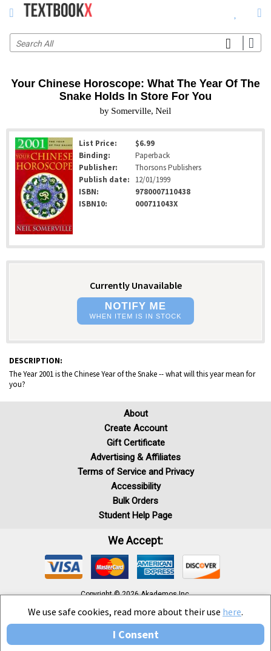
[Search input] (135, 42)
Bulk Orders (135, 500)
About (136, 413)
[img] (63, 567)
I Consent (136, 634)
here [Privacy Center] (231, 612)
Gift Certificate (136, 442)
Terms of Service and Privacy (136, 471)
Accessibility (136, 486)
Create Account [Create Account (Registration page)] (135, 428)
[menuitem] (235, 12)
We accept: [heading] (135, 541)
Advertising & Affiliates (135, 457)
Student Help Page (135, 515)
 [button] (11, 12)
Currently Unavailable (136, 285)
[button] (135, 311)
